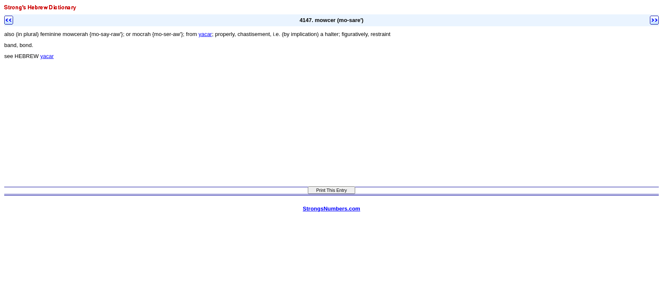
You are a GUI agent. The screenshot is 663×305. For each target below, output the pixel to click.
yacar (205, 34)
